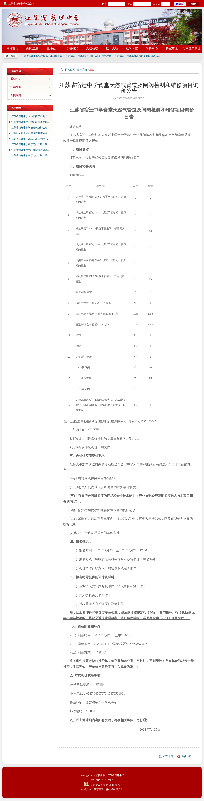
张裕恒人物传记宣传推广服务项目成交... (32, 133)
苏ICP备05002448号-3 (102, 779)
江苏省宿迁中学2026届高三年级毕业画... (43, 56)
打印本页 (168, 756)
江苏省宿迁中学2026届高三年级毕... (30, 116)
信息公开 (52, 48)
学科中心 (152, 48)
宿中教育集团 (192, 48)
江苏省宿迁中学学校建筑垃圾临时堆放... (32, 127)
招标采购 (16, 87)
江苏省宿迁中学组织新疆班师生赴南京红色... (89, 56)
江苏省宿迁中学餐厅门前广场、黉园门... (32, 144)
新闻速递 (32, 48)
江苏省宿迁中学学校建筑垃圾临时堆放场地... (138, 56)
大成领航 (92, 48)
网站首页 (12, 48)
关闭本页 (186, 756)
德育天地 (112, 48)
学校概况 (72, 48)
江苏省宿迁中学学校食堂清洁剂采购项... (32, 150)
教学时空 (132, 48)
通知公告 (16, 78)
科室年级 (172, 48)
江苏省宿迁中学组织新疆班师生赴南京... (32, 122)
